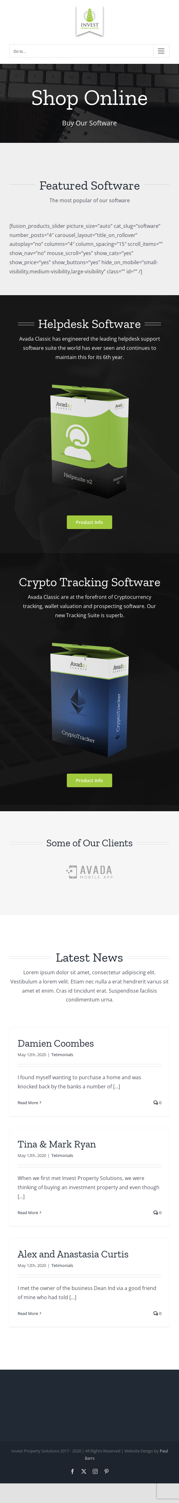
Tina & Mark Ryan (57, 1144)
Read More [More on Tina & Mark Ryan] (28, 1212)
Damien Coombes (56, 1043)
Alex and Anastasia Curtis (73, 1254)
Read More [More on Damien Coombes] (28, 1102)
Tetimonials (62, 1054)
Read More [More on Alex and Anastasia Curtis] (28, 1313)
